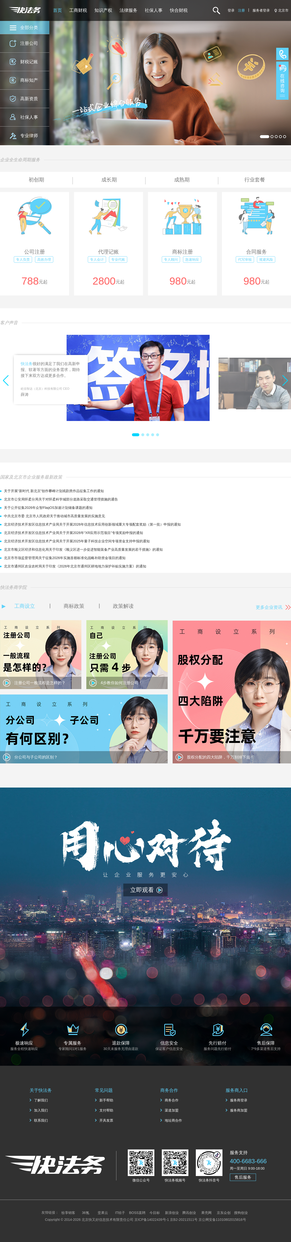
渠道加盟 (172, 1110)
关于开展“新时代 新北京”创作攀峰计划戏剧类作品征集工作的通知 (54, 491)
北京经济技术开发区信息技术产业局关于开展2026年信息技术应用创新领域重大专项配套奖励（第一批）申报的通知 (92, 524)
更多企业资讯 (269, 607)
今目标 (154, 1212)
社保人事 (154, 10)
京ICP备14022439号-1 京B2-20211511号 (166, 1220)
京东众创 (224, 1212)
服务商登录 (238, 1100)
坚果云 (103, 1212)
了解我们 (41, 1100)
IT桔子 (120, 1212)
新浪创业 (172, 1212)
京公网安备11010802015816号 (222, 1220)
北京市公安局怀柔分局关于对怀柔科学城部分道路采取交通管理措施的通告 (61, 499)
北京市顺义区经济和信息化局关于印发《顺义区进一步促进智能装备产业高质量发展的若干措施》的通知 (83, 549)
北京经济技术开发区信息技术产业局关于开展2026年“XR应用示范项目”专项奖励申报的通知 (73, 533)
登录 (231, 10)
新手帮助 (106, 1100)
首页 (57, 10)
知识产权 (103, 10)
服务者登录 (261, 10)
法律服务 (128, 10)
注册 (241, 10)
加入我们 (41, 1110)
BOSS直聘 (137, 1212)
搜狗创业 (241, 1212)
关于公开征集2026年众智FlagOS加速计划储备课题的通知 (48, 508)
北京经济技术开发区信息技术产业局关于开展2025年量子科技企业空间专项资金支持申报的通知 (77, 541)
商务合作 (172, 1100)
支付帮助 (106, 1110)
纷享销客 (68, 1212)
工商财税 (78, 10)
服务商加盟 (238, 1110)
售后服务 (243, 1177)
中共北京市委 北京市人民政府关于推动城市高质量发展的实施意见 (54, 516)
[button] (135, 434)
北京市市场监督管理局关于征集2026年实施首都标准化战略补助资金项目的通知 (65, 558)
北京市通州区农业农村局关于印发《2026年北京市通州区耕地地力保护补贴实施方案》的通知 (75, 566)
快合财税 (179, 10)
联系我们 (41, 1120)
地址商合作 (173, 1120)
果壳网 (206, 1212)
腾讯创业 (189, 1212)
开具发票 (106, 1120)
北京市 (283, 10)
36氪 (85, 1212)
